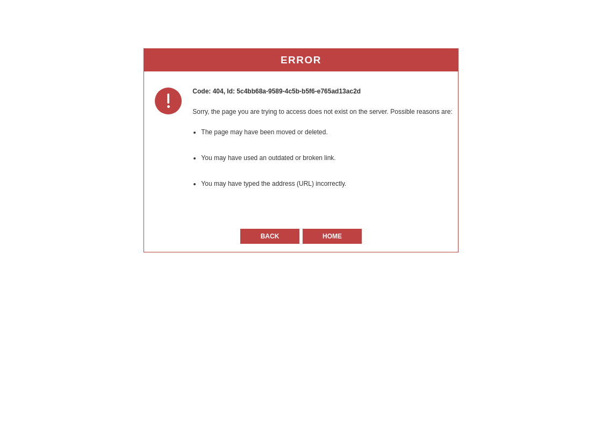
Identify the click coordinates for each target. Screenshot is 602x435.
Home (332, 236)
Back (270, 236)
